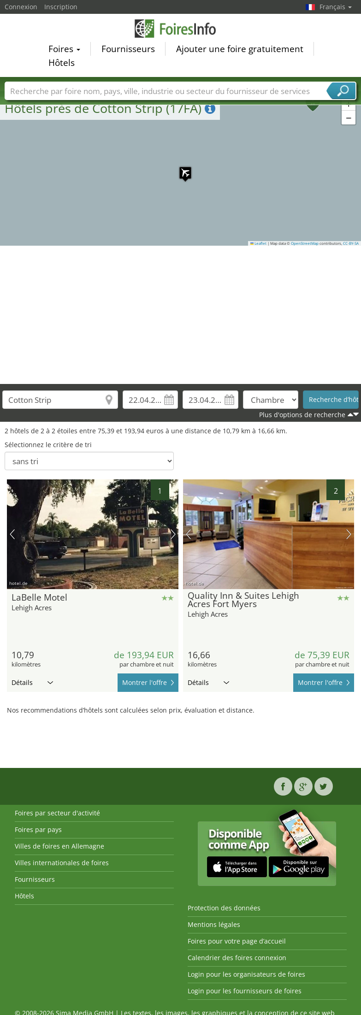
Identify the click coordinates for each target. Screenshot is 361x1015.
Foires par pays (38, 829)
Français (336, 6)
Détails (32, 682)
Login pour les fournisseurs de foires (245, 990)
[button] (180, 168)
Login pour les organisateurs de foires (246, 974)
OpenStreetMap (305, 243)
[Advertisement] (181, 314)
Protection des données (224, 907)
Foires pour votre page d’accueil (237, 941)
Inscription (60, 6)
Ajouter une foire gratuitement (239, 49)
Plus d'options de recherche (302, 414)
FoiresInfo (181, 28)
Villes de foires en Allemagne (59, 846)
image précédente (12, 534)
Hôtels (61, 63)
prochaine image (173, 534)
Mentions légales (214, 924)
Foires (64, 49)
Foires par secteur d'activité (57, 812)
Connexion (21, 6)
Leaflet (258, 243)
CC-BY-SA (351, 243)
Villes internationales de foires (62, 862)
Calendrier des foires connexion (237, 957)
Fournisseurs (128, 49)
